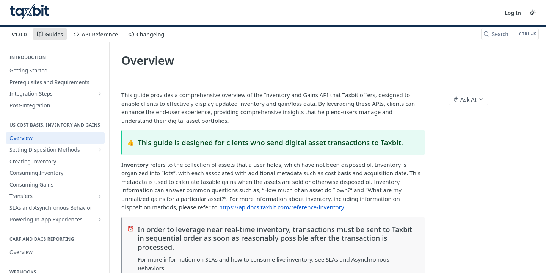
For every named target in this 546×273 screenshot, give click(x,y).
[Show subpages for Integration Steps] (100, 94)
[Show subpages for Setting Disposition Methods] (100, 150)
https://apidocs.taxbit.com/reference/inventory (281, 207)
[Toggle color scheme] (532, 12)
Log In (513, 12)
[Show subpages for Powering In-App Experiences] (100, 220)
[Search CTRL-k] (510, 34)
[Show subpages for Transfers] (100, 196)
